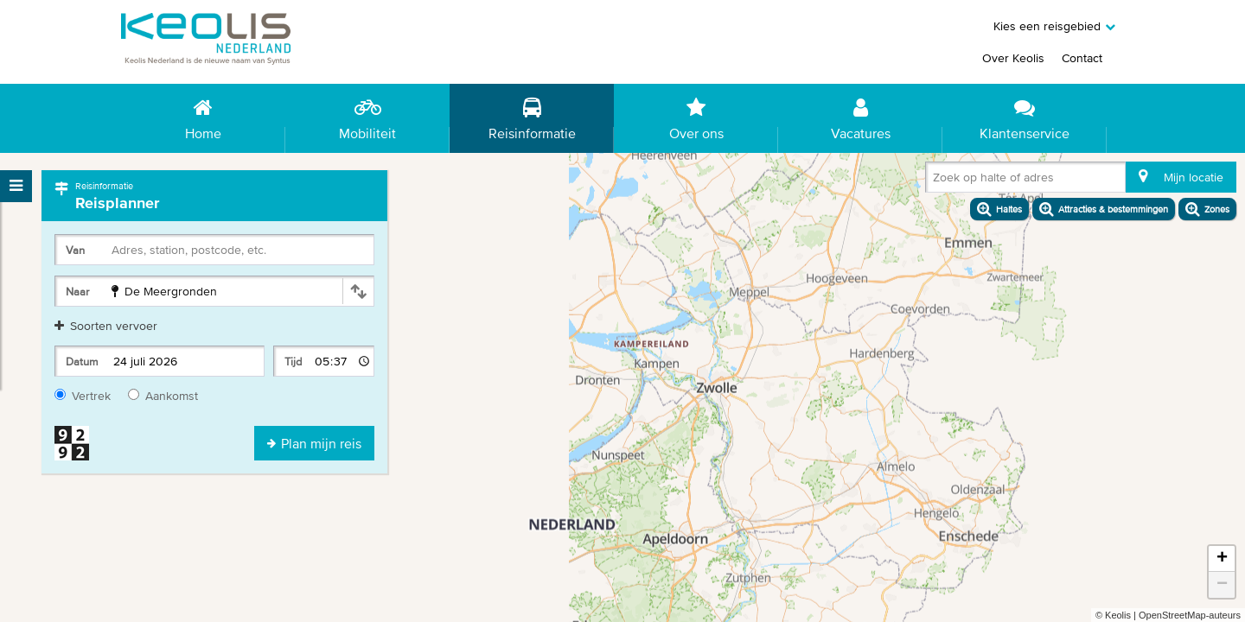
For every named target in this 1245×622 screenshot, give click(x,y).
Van (75, 250)
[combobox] (936, 180)
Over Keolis (1013, 58)
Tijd (293, 361)
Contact (1082, 58)
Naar (77, 291)
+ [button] (1222, 559)
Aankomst (163, 396)
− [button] (1222, 585)
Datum (82, 361)
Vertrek (82, 396)
